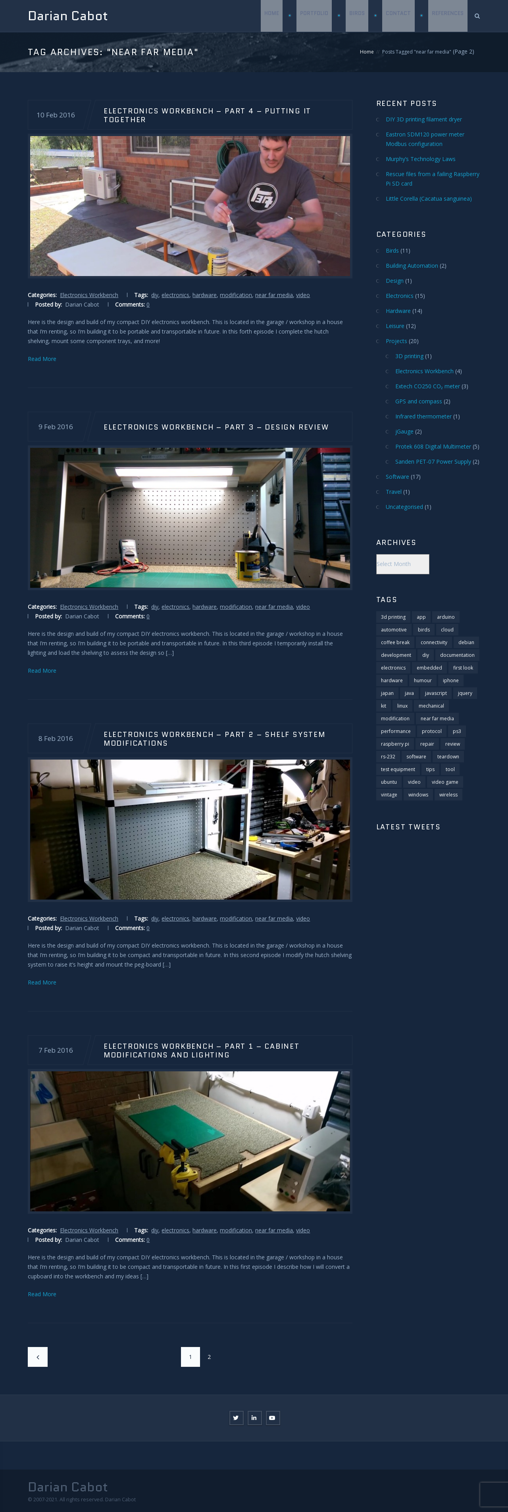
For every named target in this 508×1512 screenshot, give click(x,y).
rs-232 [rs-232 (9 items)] (388, 756)
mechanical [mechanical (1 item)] (431, 705)
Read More (42, 359)
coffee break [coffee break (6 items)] (395, 642)
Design (395, 280)
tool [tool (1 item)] (450, 769)
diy (154, 295)
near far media (274, 295)
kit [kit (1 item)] (383, 705)
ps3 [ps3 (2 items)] (457, 731)
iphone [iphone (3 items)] (451, 680)
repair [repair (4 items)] (427, 744)
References (448, 15)
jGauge (404, 431)
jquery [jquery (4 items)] (465, 693)
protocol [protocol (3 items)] (432, 731)
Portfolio (313, 15)
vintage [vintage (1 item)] (389, 794)
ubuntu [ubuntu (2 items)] (389, 782)
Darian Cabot (68, 16)
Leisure (395, 326)
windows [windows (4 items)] (418, 794)
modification (236, 295)
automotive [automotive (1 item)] (394, 629)
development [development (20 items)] (396, 655)
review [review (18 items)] (452, 744)
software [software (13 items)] (416, 756)
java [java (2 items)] (409, 693)
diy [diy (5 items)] (425, 655)
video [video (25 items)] (414, 782)
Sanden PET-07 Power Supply (433, 461)
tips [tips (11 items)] (430, 769)
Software (397, 476)
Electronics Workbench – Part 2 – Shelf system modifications (214, 738)
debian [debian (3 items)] (466, 642)
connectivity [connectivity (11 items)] (434, 642)
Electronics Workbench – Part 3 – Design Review (216, 427)
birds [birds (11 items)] (424, 629)
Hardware (398, 311)
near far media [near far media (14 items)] (437, 718)
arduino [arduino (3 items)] (446, 617)
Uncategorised (404, 506)
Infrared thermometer (423, 416)
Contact (397, 15)
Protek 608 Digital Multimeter (433, 446)
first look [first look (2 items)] (463, 667)
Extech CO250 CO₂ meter (427, 386)
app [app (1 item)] (421, 617)
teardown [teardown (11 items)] (448, 756)
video (303, 295)
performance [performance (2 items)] (396, 731)
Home (270, 15)
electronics (175, 295)
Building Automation (412, 265)
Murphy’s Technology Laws (421, 159)
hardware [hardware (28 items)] (392, 680)
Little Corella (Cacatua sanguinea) (429, 198)
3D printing (409, 356)
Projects (396, 341)
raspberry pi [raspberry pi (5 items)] (395, 744)
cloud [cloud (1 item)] (447, 629)
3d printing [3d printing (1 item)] (393, 617)
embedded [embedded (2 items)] (429, 667)
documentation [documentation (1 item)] (457, 655)
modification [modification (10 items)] (395, 718)
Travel (394, 491)
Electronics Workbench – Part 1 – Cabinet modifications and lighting (202, 1050)
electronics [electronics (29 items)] (393, 667)
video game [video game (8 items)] (445, 782)
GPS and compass (418, 401)
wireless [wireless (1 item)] (448, 794)
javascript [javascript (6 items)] (436, 693)
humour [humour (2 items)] (423, 680)
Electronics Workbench (89, 295)
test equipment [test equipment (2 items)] (398, 769)
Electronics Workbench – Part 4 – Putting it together (207, 115)
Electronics (400, 295)
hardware (204, 295)
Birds (356, 15)
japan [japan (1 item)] (387, 693)
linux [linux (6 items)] (402, 705)
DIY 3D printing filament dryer (424, 119)
